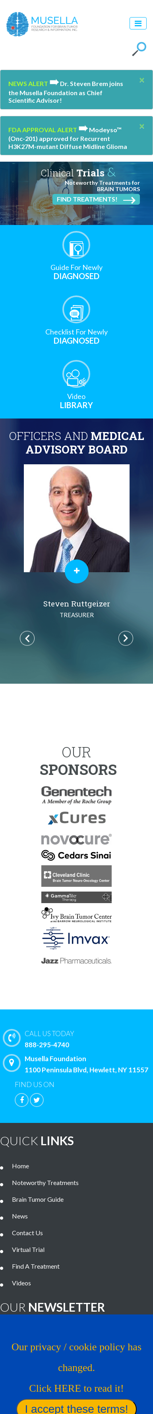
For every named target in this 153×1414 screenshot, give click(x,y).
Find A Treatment (36, 1266)
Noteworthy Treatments (45, 1182)
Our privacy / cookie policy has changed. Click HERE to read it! (76, 1367)
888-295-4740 (80, 1038)
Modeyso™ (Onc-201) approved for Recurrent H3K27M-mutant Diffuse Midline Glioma (67, 138)
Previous (27, 638)
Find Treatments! (96, 199)
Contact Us (27, 1232)
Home (20, 1166)
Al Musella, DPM (76, 610)
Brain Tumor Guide (38, 1199)
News (20, 1216)
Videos (21, 1283)
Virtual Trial (28, 1249)
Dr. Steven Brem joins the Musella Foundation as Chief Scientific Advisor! (65, 92)
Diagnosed (76, 272)
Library (76, 401)
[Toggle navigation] (138, 23)
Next (125, 638)
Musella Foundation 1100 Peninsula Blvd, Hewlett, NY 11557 (77, 1064)
